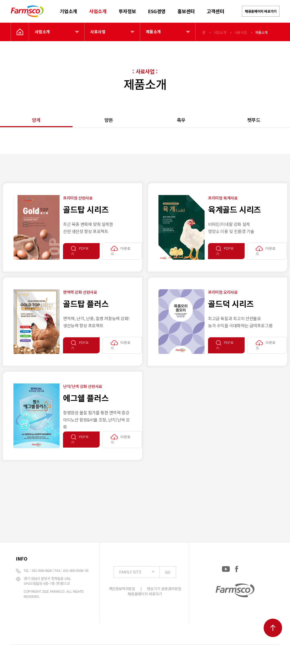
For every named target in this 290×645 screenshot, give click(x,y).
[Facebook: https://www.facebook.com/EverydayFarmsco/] (237, 568)
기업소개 (68, 11)
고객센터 (215, 11)
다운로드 (120, 251)
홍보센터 (186, 11)
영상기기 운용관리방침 (164, 588)
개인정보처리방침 (122, 588)
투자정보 (127, 11)
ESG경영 (157, 11)
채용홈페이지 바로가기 (261, 11)
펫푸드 (253, 119)
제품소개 (153, 31)
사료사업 (97, 31)
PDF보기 (80, 251)
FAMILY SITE (147, 572)
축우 (181, 119)
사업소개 (98, 11)
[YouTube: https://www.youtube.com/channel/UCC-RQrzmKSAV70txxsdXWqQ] (226, 568)
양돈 (108, 119)
